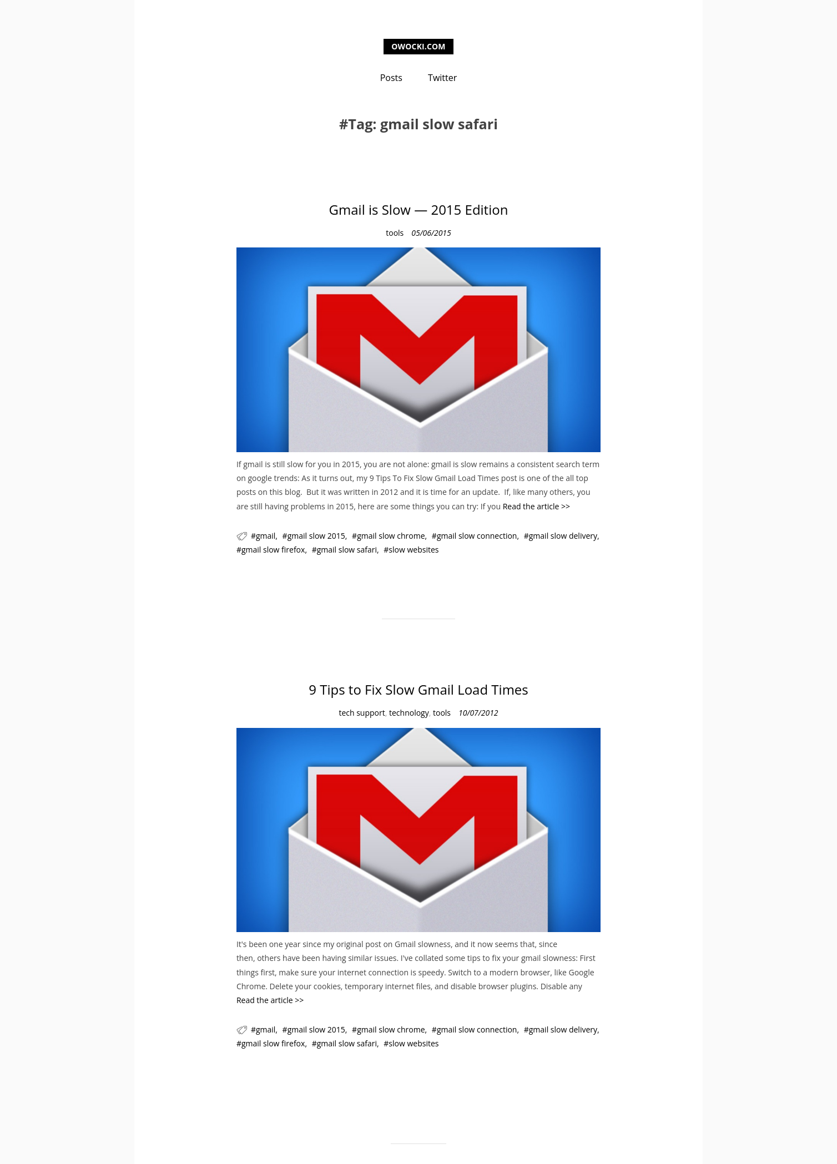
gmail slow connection (477, 535)
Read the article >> (536, 506)
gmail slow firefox (273, 549)
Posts (391, 78)
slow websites (413, 549)
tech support (362, 712)
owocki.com (418, 46)
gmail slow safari (347, 549)
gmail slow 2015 (316, 535)
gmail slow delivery (563, 535)
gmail (265, 535)
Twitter (442, 78)
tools (395, 232)
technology (409, 712)
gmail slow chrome (391, 535)
